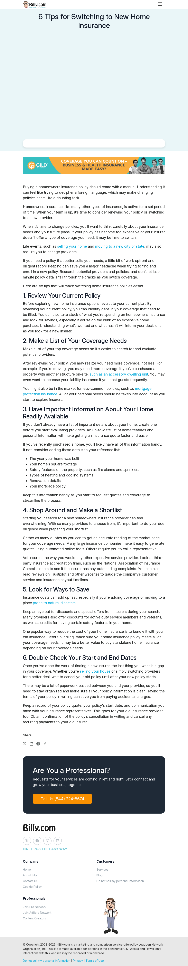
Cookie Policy (32, 886)
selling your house (95, 671)
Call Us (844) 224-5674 (65, 798)
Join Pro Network (34, 907)
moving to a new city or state (119, 246)
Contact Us (30, 881)
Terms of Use (95, 960)
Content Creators (34, 918)
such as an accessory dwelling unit (119, 374)
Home (27, 869)
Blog (99, 875)
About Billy (30, 875)
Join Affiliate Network (37, 912)
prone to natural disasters (54, 603)
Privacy (78, 960)
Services (102, 869)
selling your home (72, 246)
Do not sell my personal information (120, 881)
